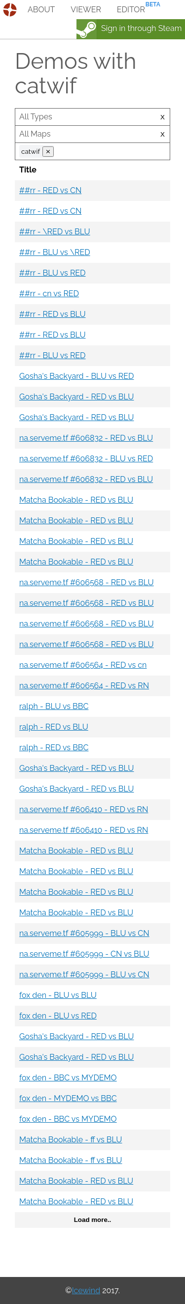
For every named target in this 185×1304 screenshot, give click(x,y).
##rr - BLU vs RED (52, 273)
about (41, 9)
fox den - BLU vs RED (58, 1016)
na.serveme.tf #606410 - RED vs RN (83, 809)
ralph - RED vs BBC (53, 747)
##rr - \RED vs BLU (54, 231)
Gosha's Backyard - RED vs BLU (76, 396)
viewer (86, 9)
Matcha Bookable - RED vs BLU (76, 500)
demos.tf (11, 10)
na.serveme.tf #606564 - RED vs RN (84, 685)
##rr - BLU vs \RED (54, 252)
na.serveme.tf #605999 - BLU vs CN (84, 933)
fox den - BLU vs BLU (58, 995)
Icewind (86, 1290)
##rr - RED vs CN (50, 190)
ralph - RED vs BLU (53, 727)
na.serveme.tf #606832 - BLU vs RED (86, 458)
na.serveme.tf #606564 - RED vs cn (83, 665)
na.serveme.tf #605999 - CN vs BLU (84, 954)
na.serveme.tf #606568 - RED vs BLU (86, 582)
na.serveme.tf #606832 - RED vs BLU (86, 438)
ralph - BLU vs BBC (53, 706)
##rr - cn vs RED (49, 293)
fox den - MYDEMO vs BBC (68, 1098)
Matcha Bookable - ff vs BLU (70, 1139)
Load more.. (92, 1219)
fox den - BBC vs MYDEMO (68, 1077)
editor (131, 9)
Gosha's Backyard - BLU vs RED (76, 376)
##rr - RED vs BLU (52, 314)
